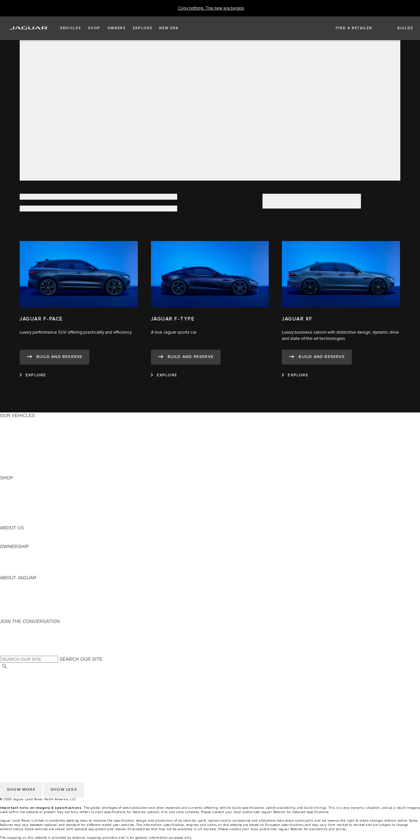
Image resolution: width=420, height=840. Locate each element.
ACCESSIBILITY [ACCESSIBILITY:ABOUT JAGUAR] (17, 615)
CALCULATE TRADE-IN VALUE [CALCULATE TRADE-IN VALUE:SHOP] (33, 515)
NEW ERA (11, 471)
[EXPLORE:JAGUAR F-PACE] (33, 375)
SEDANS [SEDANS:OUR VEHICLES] (9, 446)
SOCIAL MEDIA (16, 710)
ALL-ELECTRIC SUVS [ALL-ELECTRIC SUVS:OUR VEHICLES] (23, 434)
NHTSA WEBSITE (19, 679)
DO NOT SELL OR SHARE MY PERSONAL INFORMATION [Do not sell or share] (63, 692)
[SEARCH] (4, 666)
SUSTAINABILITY (19, 540)
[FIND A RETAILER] (348, 28)
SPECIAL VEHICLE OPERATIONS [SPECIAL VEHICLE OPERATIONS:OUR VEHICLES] (36, 452)
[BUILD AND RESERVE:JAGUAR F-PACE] (54, 357)
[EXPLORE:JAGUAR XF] (295, 375)
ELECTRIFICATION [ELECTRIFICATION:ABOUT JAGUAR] (20, 596)
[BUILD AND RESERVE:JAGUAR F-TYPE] (185, 357)
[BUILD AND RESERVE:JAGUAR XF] (316, 357)
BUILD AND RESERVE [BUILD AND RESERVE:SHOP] (24, 490)
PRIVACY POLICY (19, 685)
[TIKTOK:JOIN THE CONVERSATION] (11, 633)
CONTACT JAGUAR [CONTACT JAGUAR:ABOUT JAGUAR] (21, 602)
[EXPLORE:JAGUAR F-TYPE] (164, 375)
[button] (70, 28)
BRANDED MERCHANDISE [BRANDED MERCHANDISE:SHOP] (29, 521)
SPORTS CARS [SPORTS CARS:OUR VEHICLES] (16, 440)
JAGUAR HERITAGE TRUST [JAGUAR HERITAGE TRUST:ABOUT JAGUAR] (30, 608)
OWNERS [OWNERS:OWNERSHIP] (10, 552)
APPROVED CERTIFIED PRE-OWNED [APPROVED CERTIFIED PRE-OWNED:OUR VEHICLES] (41, 459)
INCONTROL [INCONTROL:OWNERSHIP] (14, 559)
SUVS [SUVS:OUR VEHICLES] (6, 428)
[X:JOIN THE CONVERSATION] (4, 652)
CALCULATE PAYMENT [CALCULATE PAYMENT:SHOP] (25, 509)
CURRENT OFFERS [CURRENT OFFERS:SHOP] (21, 484)
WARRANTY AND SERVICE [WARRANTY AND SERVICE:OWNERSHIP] (29, 565)
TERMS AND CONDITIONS (29, 698)
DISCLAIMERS (16, 716)
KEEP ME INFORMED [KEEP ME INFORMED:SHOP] (23, 502)
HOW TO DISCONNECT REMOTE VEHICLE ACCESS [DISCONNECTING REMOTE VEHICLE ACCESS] (57, 723)
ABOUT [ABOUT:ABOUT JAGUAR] (8, 583)
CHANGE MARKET (20, 673)
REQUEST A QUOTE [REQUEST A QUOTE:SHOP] (22, 496)
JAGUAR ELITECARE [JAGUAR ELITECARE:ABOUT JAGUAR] (23, 590)
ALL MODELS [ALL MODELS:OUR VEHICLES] (14, 421)
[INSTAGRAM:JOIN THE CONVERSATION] (16, 627)
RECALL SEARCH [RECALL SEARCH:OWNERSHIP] (19, 571)
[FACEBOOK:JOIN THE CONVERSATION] (15, 646)
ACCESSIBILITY (17, 704)
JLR (4, 534)
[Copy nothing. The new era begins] (211, 8)
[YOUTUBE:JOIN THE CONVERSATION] (14, 640)
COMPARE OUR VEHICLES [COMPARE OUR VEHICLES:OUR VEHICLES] (30, 465)
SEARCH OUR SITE (80, 659)
